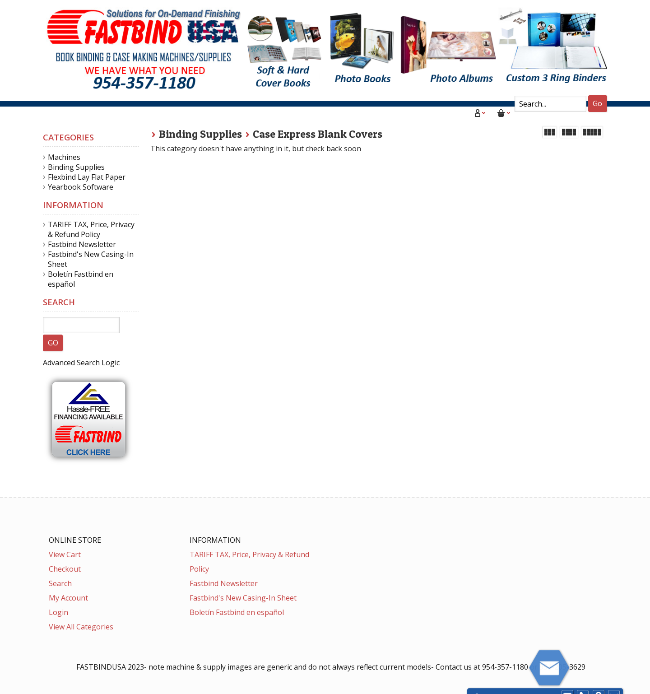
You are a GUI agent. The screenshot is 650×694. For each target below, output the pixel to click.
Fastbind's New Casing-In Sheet (243, 598)
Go (597, 103)
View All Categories (81, 627)
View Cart (65, 554)
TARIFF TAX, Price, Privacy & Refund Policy (91, 229)
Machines (64, 157)
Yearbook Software (80, 187)
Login (58, 612)
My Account (68, 598)
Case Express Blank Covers (317, 133)
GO (53, 343)
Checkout (65, 569)
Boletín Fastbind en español (237, 612)
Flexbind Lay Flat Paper (86, 177)
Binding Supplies (200, 133)
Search (60, 583)
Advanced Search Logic (81, 363)
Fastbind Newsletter (82, 244)
